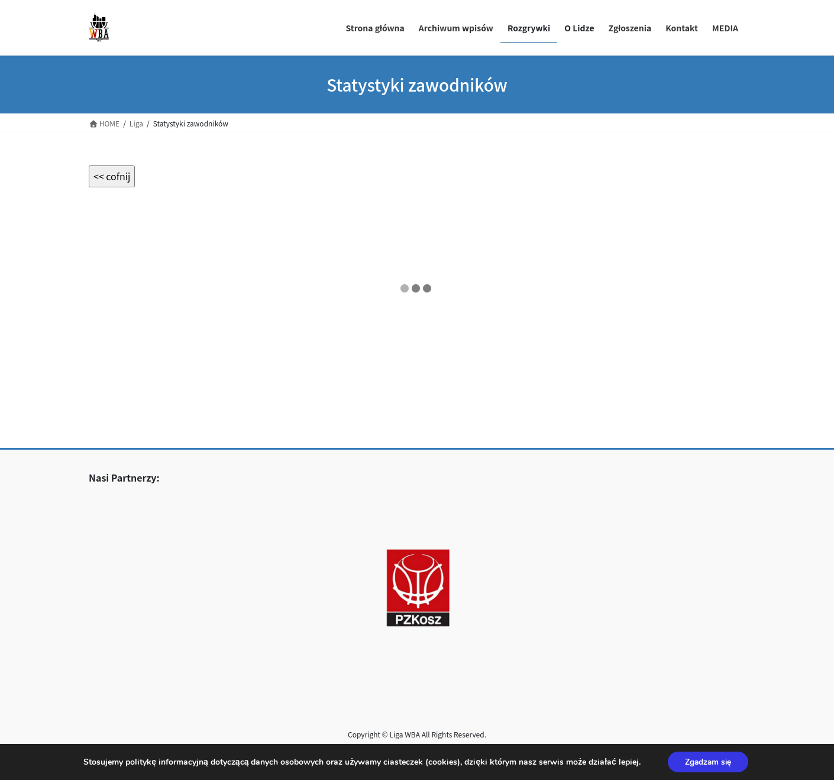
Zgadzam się (708, 761)
